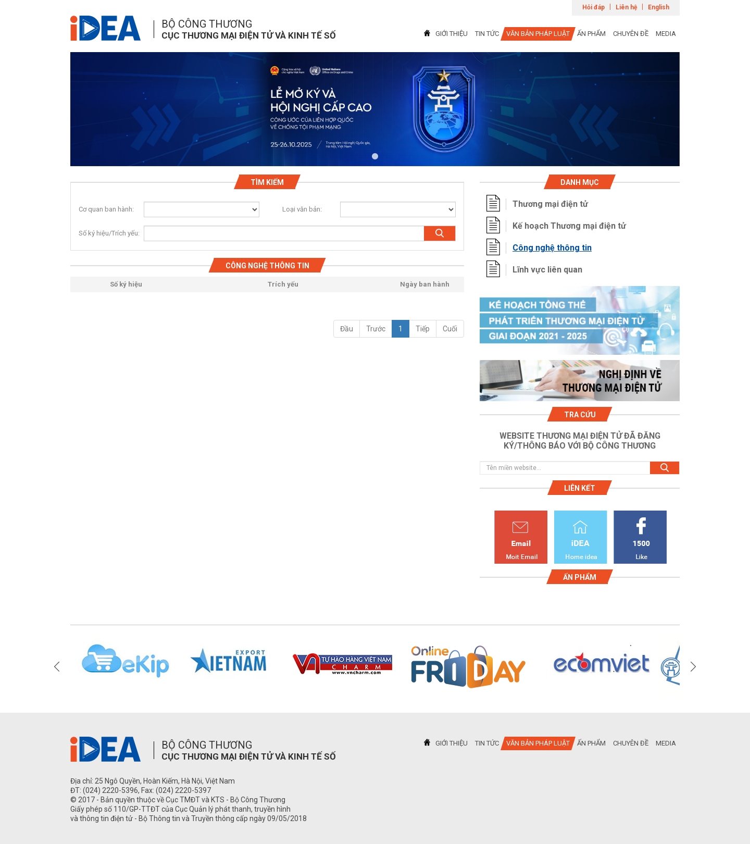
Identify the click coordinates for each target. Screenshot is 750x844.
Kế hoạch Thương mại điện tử (569, 226)
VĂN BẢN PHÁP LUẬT (538, 34)
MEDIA (666, 34)
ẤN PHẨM (591, 34)
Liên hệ (626, 7)
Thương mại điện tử (550, 204)
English (658, 7)
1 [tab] (375, 157)
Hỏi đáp (593, 7)
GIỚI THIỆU (451, 34)
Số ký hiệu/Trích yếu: (105, 233)
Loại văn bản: (302, 209)
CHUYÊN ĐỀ (630, 34)
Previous (57, 667)
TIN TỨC (487, 34)
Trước (375, 329)
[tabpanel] (375, 109)
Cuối (450, 329)
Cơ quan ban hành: (106, 209)
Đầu (346, 329)
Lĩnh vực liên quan (547, 270)
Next (693, 667)
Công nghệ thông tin (552, 248)
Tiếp (423, 329)
